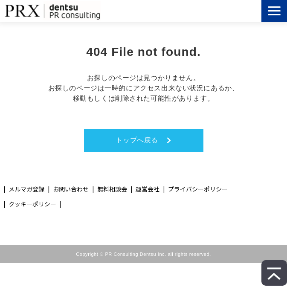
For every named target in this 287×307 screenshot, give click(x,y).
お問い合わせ (71, 189)
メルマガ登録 (26, 189)
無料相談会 (112, 189)
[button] (274, 11)
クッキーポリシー (32, 204)
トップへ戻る (137, 140)
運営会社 (147, 189)
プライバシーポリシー (198, 189)
